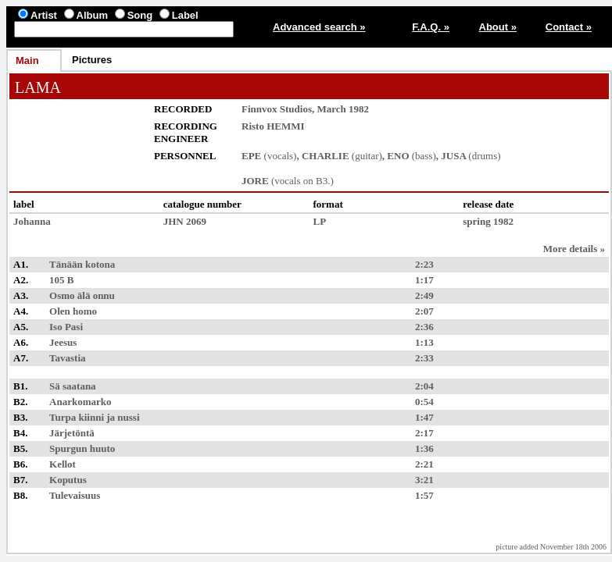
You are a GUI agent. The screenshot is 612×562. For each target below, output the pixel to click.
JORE (255, 181)
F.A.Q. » (430, 27)
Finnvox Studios (277, 109)
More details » (574, 248)
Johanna (32, 221)
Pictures (92, 60)
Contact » (569, 27)
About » (498, 27)
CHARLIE (325, 156)
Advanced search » (319, 27)
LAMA (38, 87)
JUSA (453, 156)
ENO (398, 156)
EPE (251, 156)
